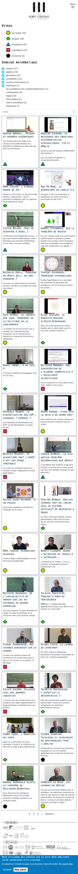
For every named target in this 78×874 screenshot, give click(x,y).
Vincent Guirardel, (56, 274)
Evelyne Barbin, (57, 506)
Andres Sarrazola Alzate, (19, 785)
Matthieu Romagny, (57, 372)
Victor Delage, (18, 230)
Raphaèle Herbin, (19, 415)
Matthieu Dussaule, (17, 600)
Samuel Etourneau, (57, 230)
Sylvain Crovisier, (53, 596)
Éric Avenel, (19, 320)
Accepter (7, 870)
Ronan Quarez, (57, 413)
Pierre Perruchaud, (19, 648)
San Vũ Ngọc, (57, 188)
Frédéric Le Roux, (55, 784)
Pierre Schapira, (57, 739)
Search (5, 112)
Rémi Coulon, (18, 188)
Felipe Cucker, (19, 692)
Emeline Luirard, (57, 140)
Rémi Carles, (19, 552)
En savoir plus (66, 864)
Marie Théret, (19, 367)
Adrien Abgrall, (19, 135)
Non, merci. (21, 870)
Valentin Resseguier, (54, 692)
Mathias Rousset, (19, 459)
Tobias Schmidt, (57, 457)
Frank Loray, (19, 736)
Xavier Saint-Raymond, (19, 501)
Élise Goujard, (53, 318)
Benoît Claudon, (57, 554)
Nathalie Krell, (19, 275)
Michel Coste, (57, 646)
